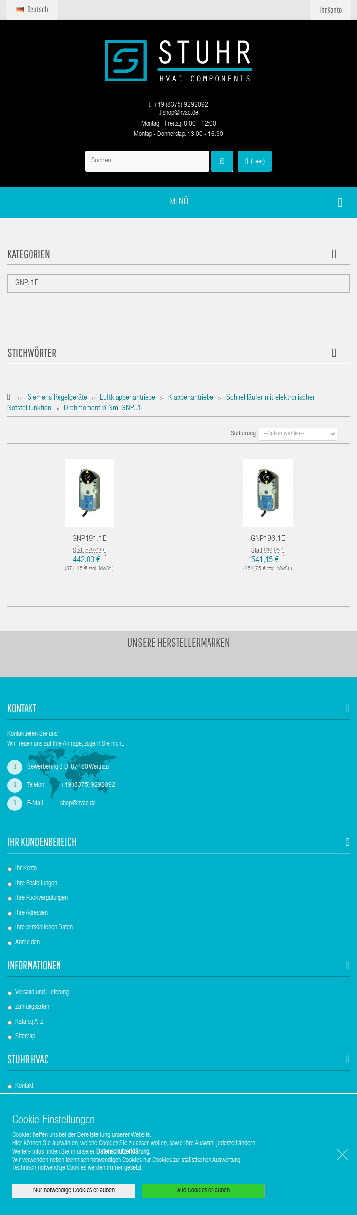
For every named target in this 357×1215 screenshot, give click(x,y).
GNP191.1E (89, 539)
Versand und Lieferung (42, 992)
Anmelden (27, 942)
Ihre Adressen (31, 913)
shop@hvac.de (178, 113)
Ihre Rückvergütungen (41, 898)
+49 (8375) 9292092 (178, 105)
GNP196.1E (268, 539)
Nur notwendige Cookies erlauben (74, 1191)
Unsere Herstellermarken (178, 642)
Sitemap (25, 1036)
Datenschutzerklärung (122, 1152)
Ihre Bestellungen (36, 883)
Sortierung (243, 434)
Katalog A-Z (29, 1022)
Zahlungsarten (32, 1007)
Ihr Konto (26, 868)
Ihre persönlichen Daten (44, 927)
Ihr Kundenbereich (42, 841)
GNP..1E (26, 284)
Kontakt (24, 1086)
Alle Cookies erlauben (203, 1191)
